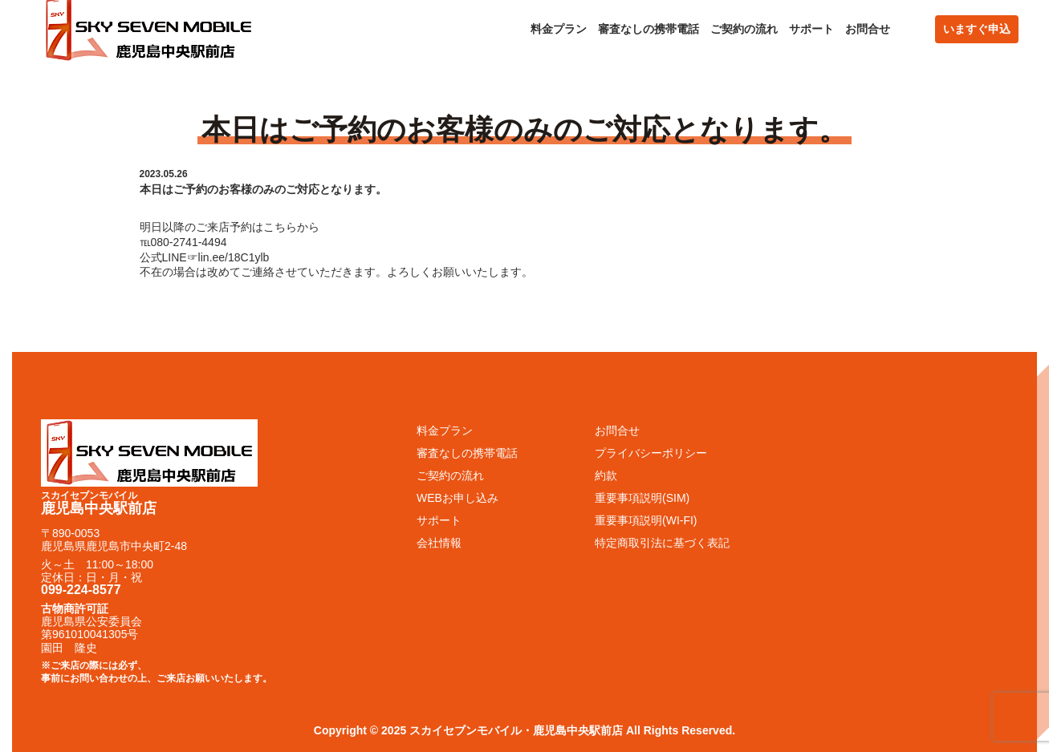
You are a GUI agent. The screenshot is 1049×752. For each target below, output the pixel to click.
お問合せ (867, 28)
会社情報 (439, 542)
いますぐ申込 (976, 28)
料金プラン (559, 28)
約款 (606, 475)
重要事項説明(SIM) (642, 497)
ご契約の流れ (744, 28)
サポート (811, 28)
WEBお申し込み (457, 497)
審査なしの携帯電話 (648, 28)
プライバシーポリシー (651, 453)
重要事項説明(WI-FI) (646, 520)
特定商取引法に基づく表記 (662, 542)
